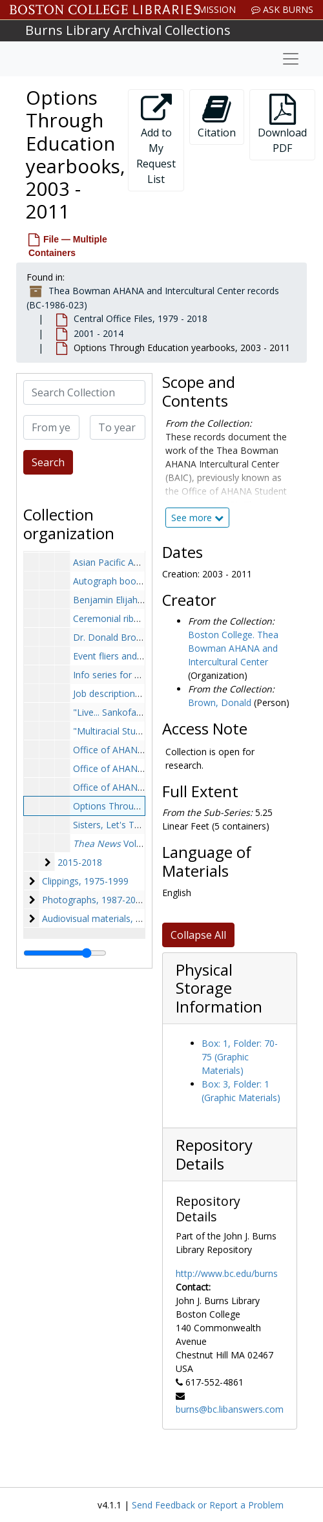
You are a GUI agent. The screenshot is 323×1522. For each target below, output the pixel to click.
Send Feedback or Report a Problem (208, 1505)
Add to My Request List (156, 140)
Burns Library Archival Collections (128, 30)
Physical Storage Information (219, 988)
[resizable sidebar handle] (65, 953)
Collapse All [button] (198, 935)
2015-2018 (79, 862)
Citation (217, 117)
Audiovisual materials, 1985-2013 (111, 918)
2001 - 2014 (98, 333)
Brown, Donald (219, 702)
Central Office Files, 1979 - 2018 (140, 318)
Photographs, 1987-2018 (94, 900)
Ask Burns (282, 9)
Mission (217, 9)
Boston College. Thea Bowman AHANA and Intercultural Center (233, 648)
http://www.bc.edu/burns (227, 1273)
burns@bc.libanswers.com (230, 1409)
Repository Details (214, 1154)
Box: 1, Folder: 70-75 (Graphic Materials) (240, 1057)
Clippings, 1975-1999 (85, 881)
